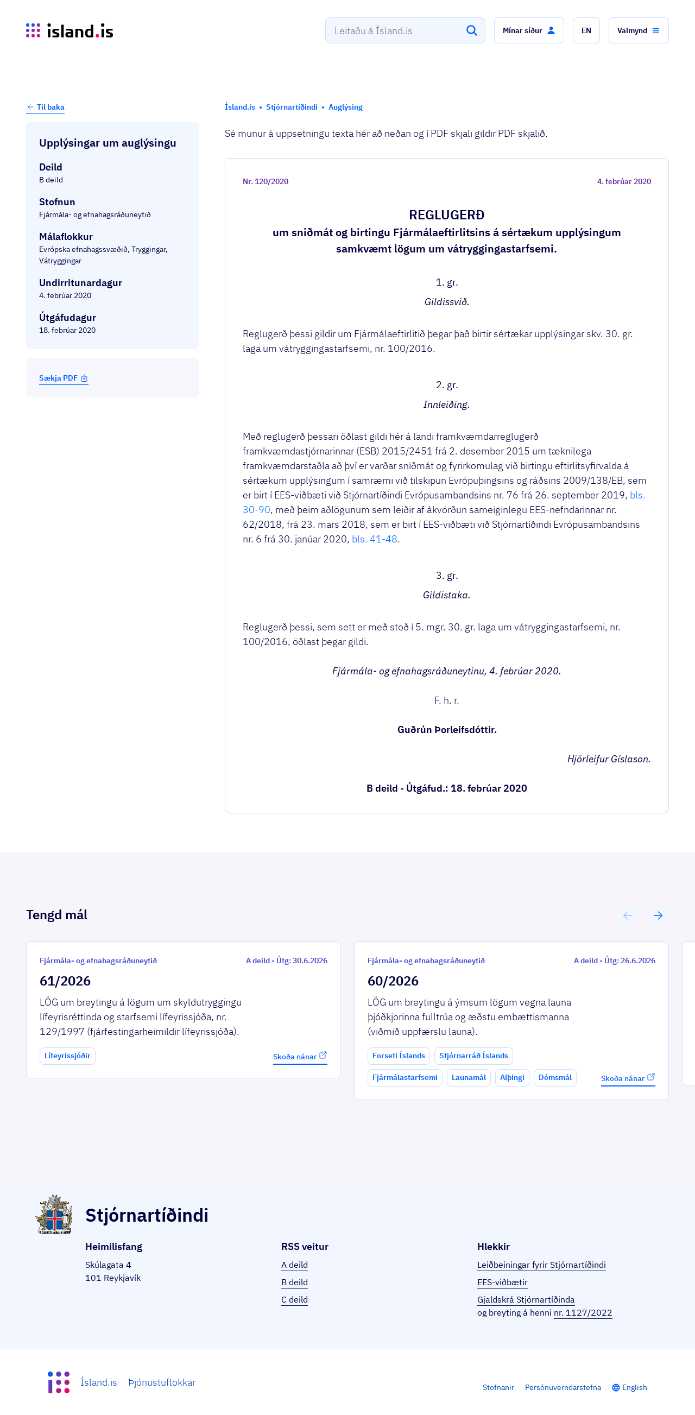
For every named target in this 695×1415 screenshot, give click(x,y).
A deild (294, 1264)
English (634, 1387)
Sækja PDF (64, 378)
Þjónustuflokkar (161, 1382)
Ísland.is (98, 1382)
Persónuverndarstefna (563, 1387)
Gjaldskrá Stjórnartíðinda (526, 1299)
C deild (294, 1299)
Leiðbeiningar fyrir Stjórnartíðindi (541, 1264)
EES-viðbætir (502, 1282)
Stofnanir (498, 1387)
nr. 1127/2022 (583, 1312)
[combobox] (405, 30)
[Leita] (471, 30)
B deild (294, 1282)
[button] (529, 30)
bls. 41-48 (374, 539)
